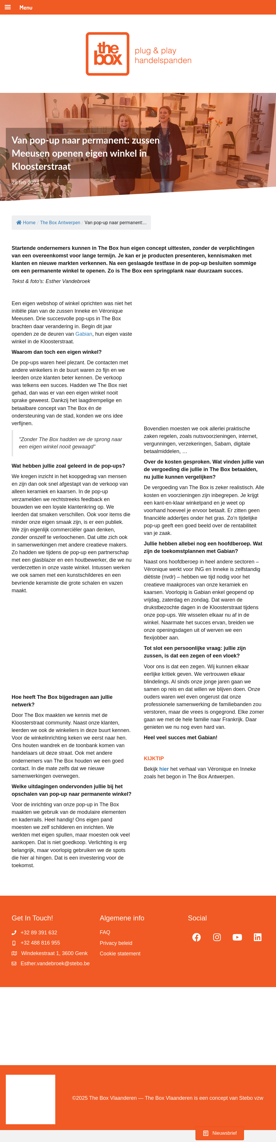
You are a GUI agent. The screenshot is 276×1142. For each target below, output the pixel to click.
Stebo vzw (251, 1098)
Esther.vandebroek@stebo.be (55, 963)
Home (25, 222)
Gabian (83, 334)
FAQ (105, 932)
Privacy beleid (116, 943)
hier (164, 769)
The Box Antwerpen (60, 222)
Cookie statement (120, 954)
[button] (196, 937)
